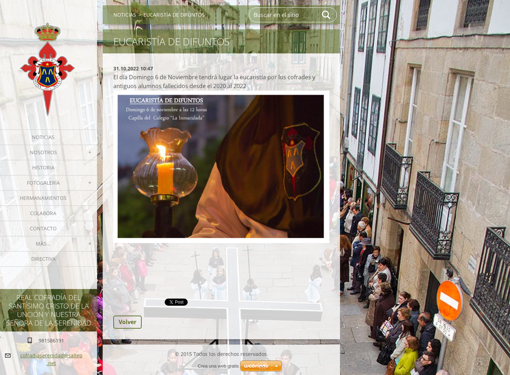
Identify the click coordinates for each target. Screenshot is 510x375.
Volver (127, 322)
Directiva (43, 258)
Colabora (43, 213)
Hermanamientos (43, 198)
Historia (43, 167)
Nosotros (43, 152)
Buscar (326, 15)
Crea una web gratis (218, 366)
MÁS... (43, 243)
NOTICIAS (43, 137)
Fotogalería (43, 182)
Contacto (43, 228)
